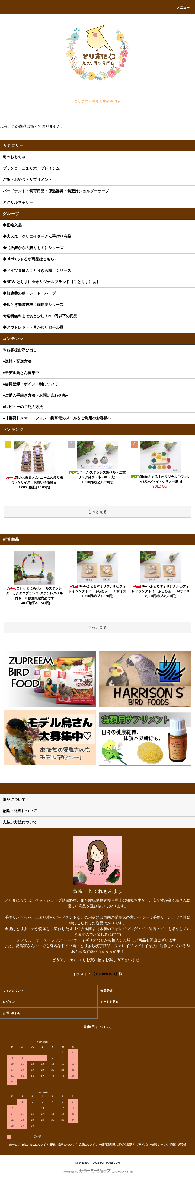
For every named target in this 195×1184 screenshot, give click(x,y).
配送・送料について (62, 1144)
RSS (173, 1144)
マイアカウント (13, 990)
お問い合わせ (12, 1013)
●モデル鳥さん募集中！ (23, 373)
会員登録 (106, 990)
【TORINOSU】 (105, 974)
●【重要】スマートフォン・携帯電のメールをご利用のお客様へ (57, 418)
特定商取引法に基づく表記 (115, 1144)
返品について (87, 1144)
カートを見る (109, 1001)
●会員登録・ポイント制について (30, 384)
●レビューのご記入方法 (23, 407)
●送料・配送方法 (17, 361)
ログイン (9, 1001)
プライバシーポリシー (149, 1144)
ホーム (13, 1144)
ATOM (182, 1144)
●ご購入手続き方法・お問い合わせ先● (35, 395)
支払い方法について (33, 1144)
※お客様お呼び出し (20, 350)
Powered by (98, 1171)
